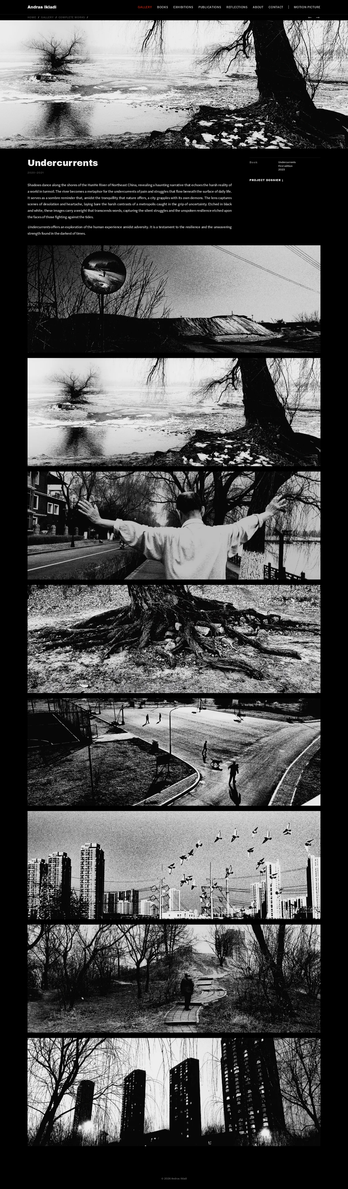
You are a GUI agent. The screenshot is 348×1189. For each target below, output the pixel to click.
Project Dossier (266, 180)
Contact (276, 7)
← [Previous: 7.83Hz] (310, 17)
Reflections (237, 7)
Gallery (145, 7)
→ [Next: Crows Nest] (318, 17)
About (258, 7)
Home (32, 17)
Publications (209, 7)
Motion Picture (307, 7)
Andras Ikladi (42, 7)
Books (162, 7)
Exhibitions (183, 7)
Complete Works (72, 17)
